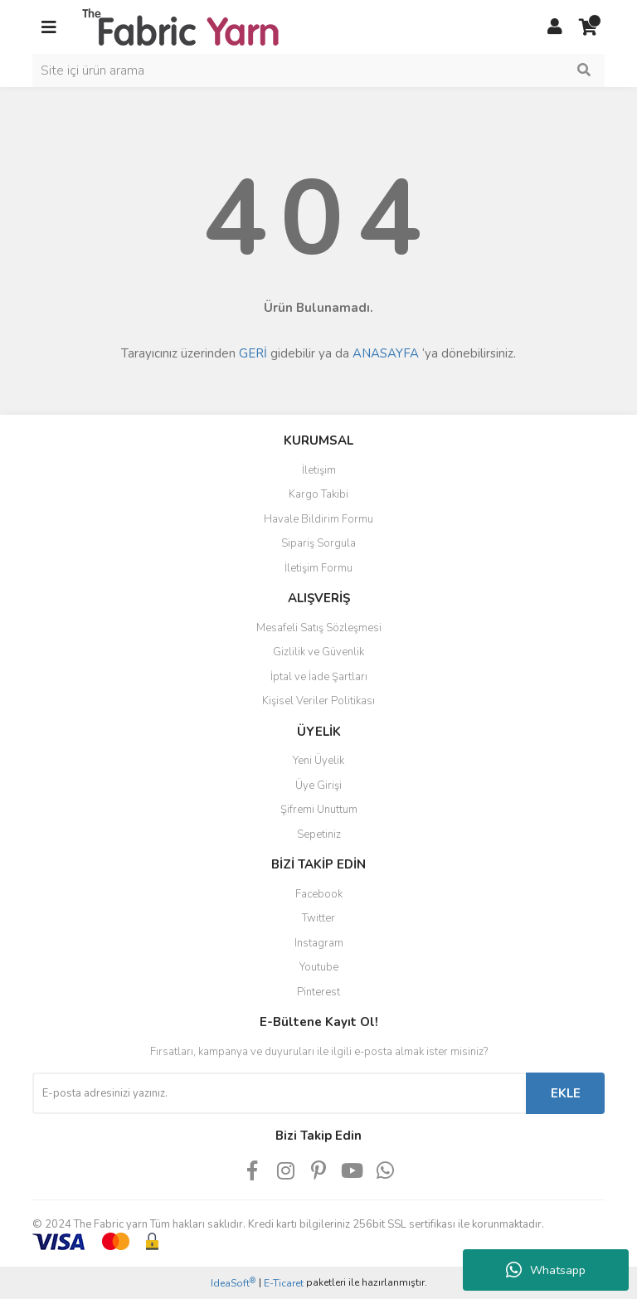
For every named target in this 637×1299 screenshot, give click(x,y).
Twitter (318, 918)
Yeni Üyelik (318, 760)
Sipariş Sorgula (318, 543)
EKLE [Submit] (566, 1093)
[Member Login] (554, 27)
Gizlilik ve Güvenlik (318, 652)
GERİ (253, 353)
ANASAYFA (386, 353)
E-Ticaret (284, 1283)
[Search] (318, 70)
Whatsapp (546, 1270)
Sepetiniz (319, 834)
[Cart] (588, 27)
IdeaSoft (233, 1283)
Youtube (318, 967)
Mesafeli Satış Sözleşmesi (319, 627)
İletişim (319, 470)
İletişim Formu (318, 568)
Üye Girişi (318, 785)
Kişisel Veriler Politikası (318, 700)
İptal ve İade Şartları (318, 676)
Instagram (318, 943)
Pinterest (318, 992)
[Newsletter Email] (279, 1093)
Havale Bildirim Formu (318, 519)
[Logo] (180, 25)
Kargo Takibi (318, 494)
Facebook (319, 894)
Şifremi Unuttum (318, 809)
